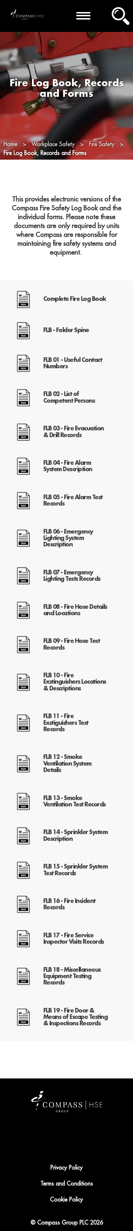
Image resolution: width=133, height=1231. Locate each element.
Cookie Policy (66, 1200)
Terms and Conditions (66, 1184)
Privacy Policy (66, 1168)
